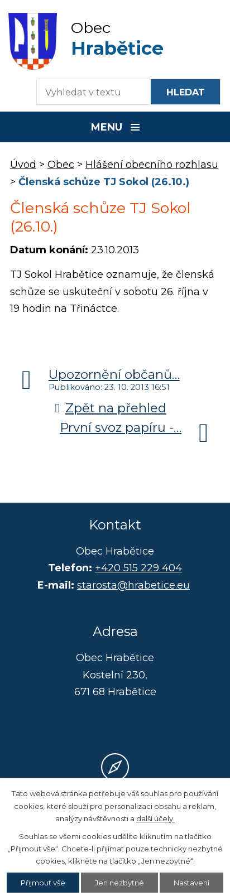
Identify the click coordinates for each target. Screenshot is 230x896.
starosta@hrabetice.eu (133, 585)
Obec (60, 164)
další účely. (155, 818)
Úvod (23, 164)
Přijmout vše (43, 882)
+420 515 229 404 (138, 568)
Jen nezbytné (119, 882)
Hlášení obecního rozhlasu (151, 164)
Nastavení (191, 882)
